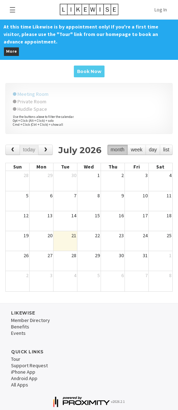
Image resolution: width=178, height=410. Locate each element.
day (153, 149)
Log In (160, 9)
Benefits (20, 326)
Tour (15, 359)
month (117, 149)
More (11, 51)
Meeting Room (31, 94)
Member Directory (30, 320)
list (166, 149)
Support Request (29, 365)
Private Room (29, 101)
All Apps (19, 385)
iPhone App (23, 372)
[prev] (12, 150)
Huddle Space (30, 109)
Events (18, 333)
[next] (45, 150)
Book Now (89, 71)
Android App (24, 378)
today (29, 149)
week (137, 149)
